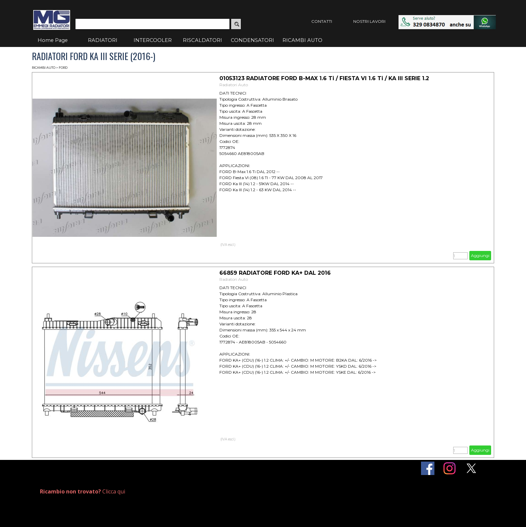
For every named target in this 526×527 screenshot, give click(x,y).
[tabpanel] (114, 491)
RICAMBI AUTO (302, 40)
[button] (447, 18)
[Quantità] (460, 255)
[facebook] (427, 468)
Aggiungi (480, 255)
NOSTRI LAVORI (369, 21)
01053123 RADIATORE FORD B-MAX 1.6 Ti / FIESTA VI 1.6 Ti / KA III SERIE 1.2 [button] (324, 78)
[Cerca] (152, 24)
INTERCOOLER (153, 40)
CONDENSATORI (252, 40)
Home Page (53, 40)
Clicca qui (82, 491)
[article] (263, 167)
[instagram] (449, 468)
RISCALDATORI (202, 40)
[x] (471, 468)
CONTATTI (321, 21)
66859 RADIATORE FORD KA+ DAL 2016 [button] (275, 273)
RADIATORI (102, 40)
